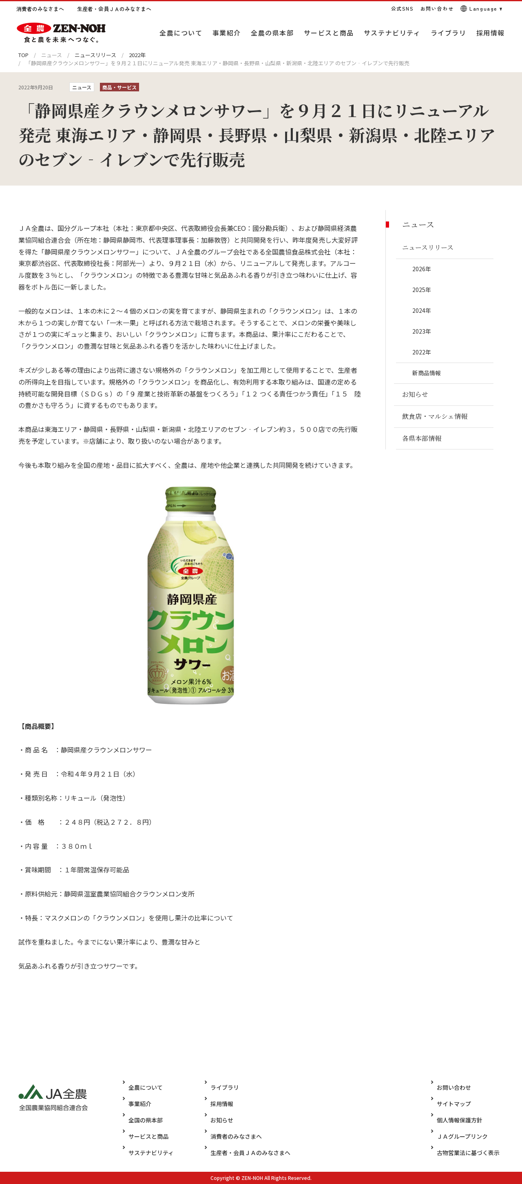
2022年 (137, 55)
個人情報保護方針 (466, 1120)
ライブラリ (218, 1087)
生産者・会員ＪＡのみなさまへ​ (244, 1153)
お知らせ (215, 1120)
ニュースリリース (95, 55)
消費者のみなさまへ (230, 1136)
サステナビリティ (151, 1153)
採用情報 (215, 1104)
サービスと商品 (148, 1136)
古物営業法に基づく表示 (474, 1153)
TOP (23, 55)
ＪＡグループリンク (468, 1136)
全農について (145, 1087)
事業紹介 (139, 1104)
